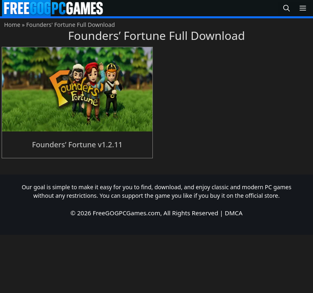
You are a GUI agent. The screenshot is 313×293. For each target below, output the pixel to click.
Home (12, 24)
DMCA (234, 213)
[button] (286, 8)
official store (261, 195)
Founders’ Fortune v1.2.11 (77, 144)
